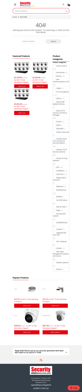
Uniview (57, 229)
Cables (57, 88)
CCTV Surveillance (61, 92)
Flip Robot (58, 129)
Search (66, 10)
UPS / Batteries (60, 241)
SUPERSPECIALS (60, 223)
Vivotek (57, 248)
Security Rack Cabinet (59, 215)
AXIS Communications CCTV (61, 80)
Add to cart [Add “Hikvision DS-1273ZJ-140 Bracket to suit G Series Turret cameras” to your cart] (55, 306)
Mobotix (57, 197)
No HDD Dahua (60, 200)
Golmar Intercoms (61, 132)
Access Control (60, 66)
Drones (57, 121)
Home (15, 17)
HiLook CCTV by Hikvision (60, 159)
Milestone (58, 186)
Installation (58, 171)
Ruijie (56, 210)
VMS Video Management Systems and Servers (61, 254)
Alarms (57, 76)
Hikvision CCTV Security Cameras (60, 151)
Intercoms (58, 174)
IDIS (56, 167)
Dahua (57, 98)
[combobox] (38, 10)
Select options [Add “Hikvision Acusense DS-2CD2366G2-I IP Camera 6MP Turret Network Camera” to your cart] (55, 332)
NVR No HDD (59, 207)
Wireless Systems (61, 262)
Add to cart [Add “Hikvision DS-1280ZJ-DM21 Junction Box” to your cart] (26, 306)
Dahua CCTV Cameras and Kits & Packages (60, 113)
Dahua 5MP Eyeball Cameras (59, 103)
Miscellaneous (59, 190)
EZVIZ (56, 125)
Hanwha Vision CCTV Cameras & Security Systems (60, 141)
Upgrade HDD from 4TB (59, 234)
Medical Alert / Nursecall (60, 179)
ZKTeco (57, 269)
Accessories (59, 72)
